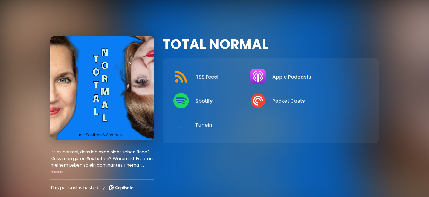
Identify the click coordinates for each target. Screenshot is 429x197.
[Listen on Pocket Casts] (318, 101)
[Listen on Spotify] (218, 101)
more (56, 172)
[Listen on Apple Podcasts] (318, 76)
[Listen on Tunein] (218, 125)
